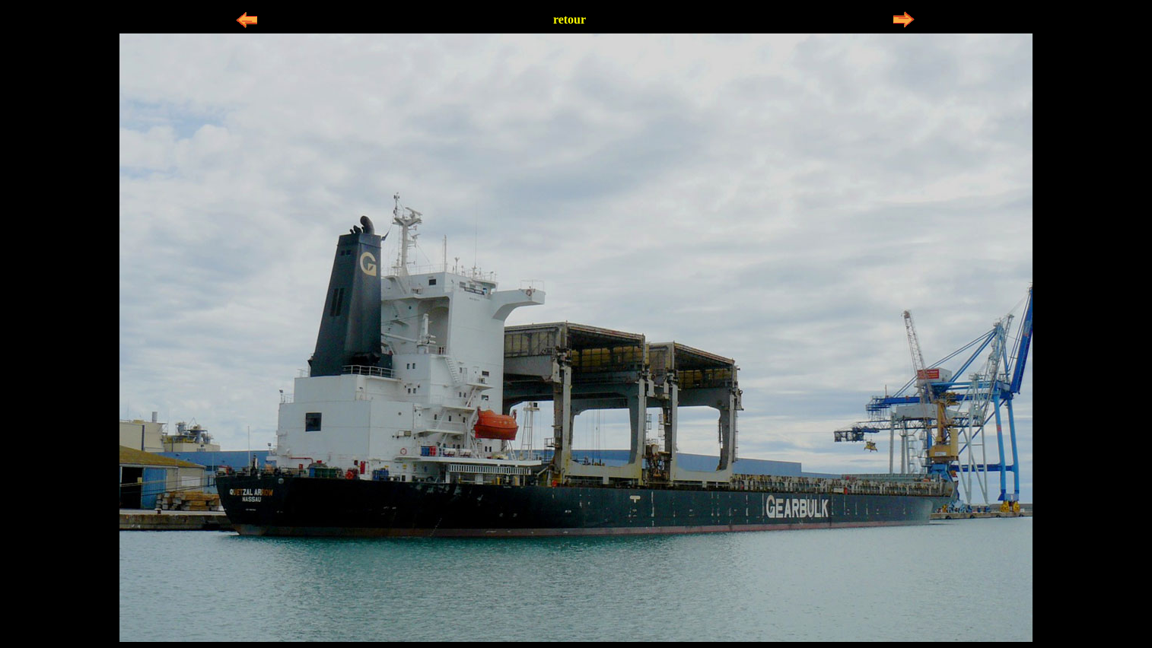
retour (569, 19)
